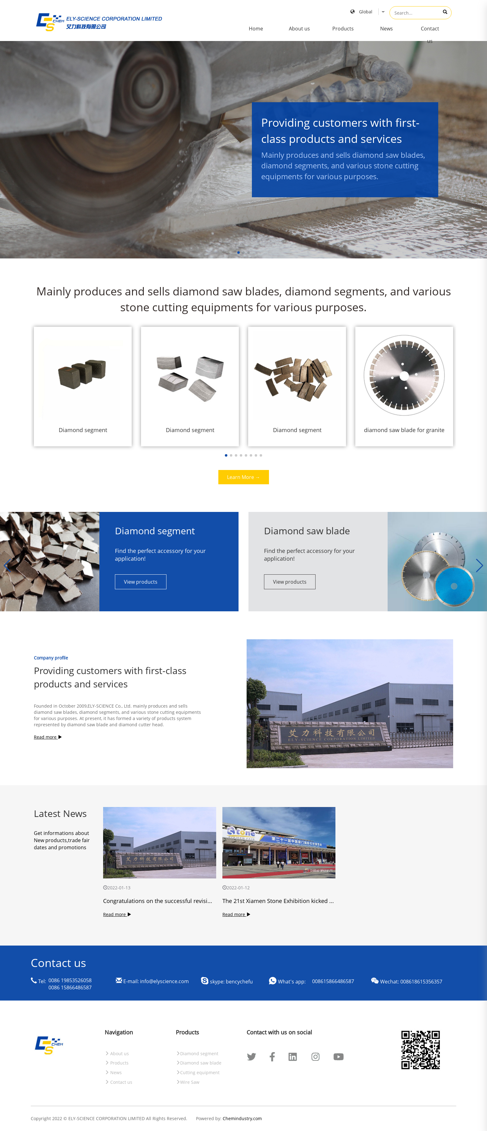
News (386, 28)
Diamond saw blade (198, 1063)
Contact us (430, 34)
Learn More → (243, 477)
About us (299, 28)
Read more (48, 737)
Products (343, 28)
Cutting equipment (198, 1072)
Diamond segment (197, 1053)
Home (256, 28)
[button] (480, 565)
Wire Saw (187, 1082)
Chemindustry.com (242, 1118)
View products (140, 581)
